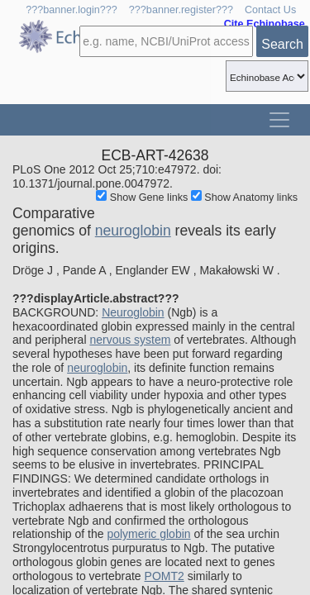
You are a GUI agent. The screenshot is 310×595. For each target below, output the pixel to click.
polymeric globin (148, 533)
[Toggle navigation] (279, 120)
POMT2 (164, 576)
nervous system (129, 339)
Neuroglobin (133, 312)
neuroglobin (133, 230)
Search (282, 44)
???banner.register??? (181, 10)
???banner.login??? (71, 10)
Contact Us (270, 10)
